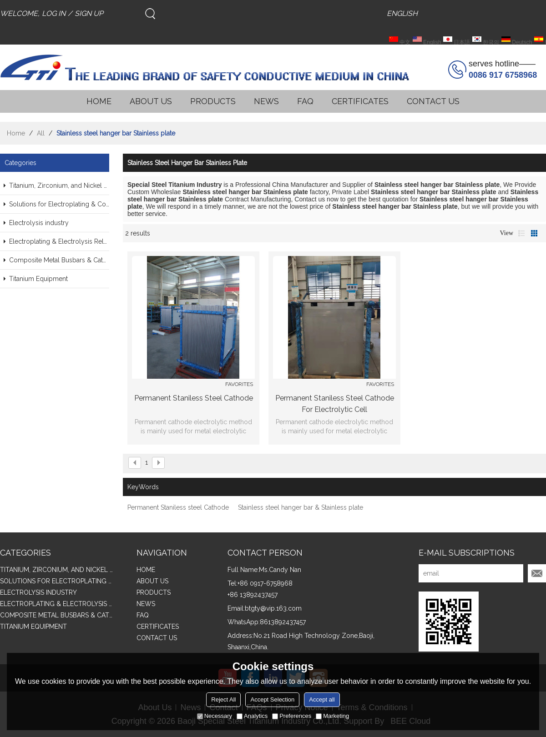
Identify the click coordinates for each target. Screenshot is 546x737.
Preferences (291, 715)
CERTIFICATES (360, 101)
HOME (98, 101)
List (521, 233)
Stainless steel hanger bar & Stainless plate (300, 507)
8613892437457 (283, 622)
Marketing (332, 715)
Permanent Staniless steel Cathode (193, 398)
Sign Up (89, 13)
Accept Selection (272, 699)
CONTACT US (433, 101)
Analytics (252, 715)
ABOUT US (151, 101)
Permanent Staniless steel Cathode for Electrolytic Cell (334, 404)
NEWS (266, 101)
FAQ (305, 101)
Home (16, 133)
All (41, 133)
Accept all (321, 699)
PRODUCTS (213, 101)
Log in (54, 13)
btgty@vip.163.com (273, 608)
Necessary (214, 715)
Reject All (223, 699)
